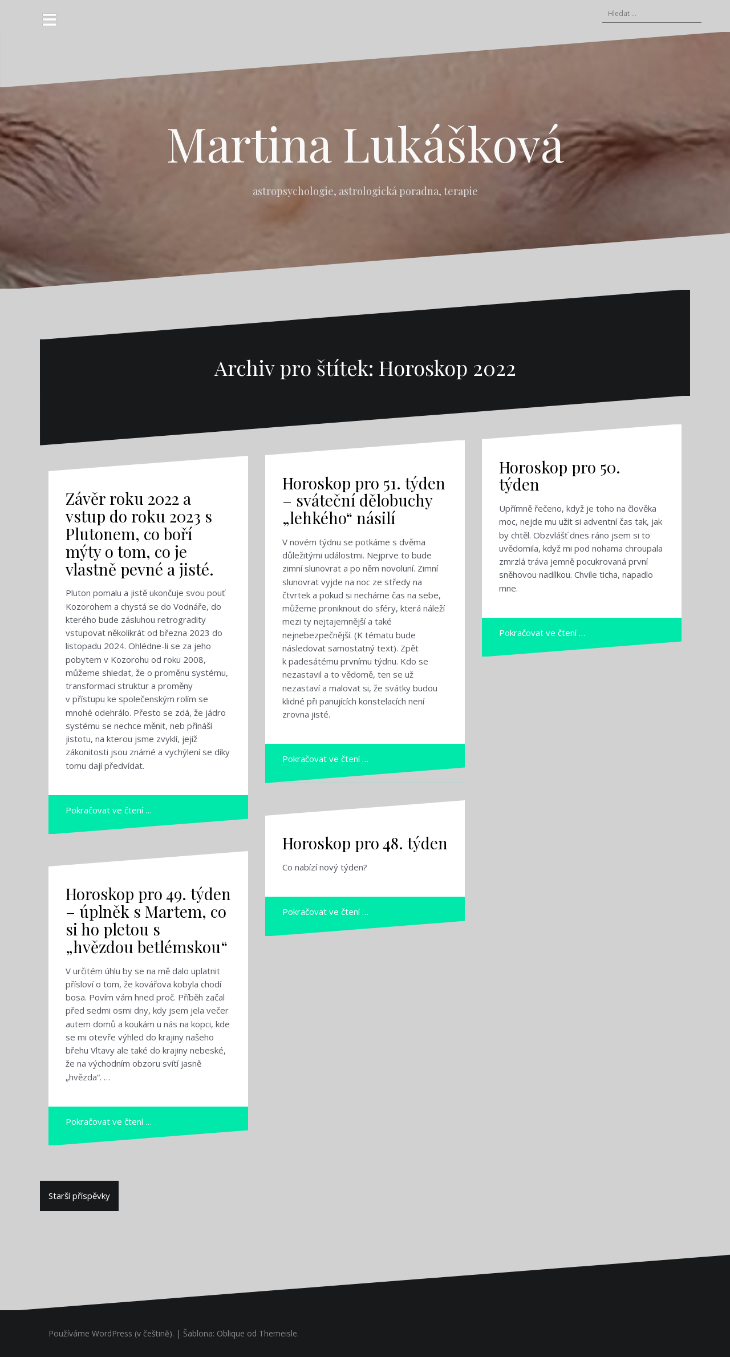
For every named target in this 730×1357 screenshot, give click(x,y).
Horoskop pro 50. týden (559, 475)
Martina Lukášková (365, 143)
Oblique (231, 1333)
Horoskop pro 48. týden (365, 842)
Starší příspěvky (79, 1195)
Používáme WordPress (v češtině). (111, 1333)
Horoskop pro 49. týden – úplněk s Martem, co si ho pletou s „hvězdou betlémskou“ (148, 920)
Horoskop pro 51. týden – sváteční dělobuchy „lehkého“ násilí (363, 500)
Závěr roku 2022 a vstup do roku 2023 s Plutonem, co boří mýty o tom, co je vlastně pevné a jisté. (140, 533)
